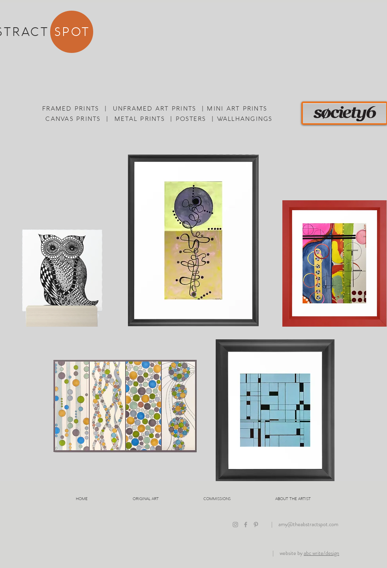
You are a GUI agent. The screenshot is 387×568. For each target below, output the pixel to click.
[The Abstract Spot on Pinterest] (255, 524)
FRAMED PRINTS (70, 108)
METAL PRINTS (140, 118)
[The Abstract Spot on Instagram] (235, 524)
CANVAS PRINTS (72, 118)
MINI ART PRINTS (237, 108)
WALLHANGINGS (244, 118)
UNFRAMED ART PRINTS (154, 108)
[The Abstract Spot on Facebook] (245, 524)
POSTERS (191, 118)
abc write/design (321, 553)
